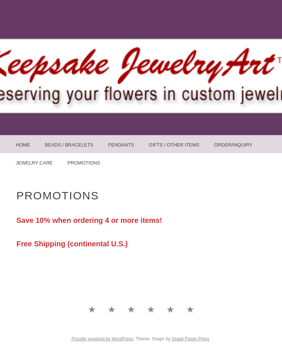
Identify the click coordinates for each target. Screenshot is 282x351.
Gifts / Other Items (174, 145)
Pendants (121, 145)
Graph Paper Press (190, 338)
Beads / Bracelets (69, 145)
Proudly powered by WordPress (103, 338)
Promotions (84, 163)
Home (23, 145)
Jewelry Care (34, 163)
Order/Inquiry (233, 145)
